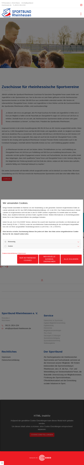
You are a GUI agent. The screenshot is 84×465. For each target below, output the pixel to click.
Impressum (22, 253)
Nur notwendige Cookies (28, 259)
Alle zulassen (71, 259)
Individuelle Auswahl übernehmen (49, 259)
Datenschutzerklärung (9, 253)
